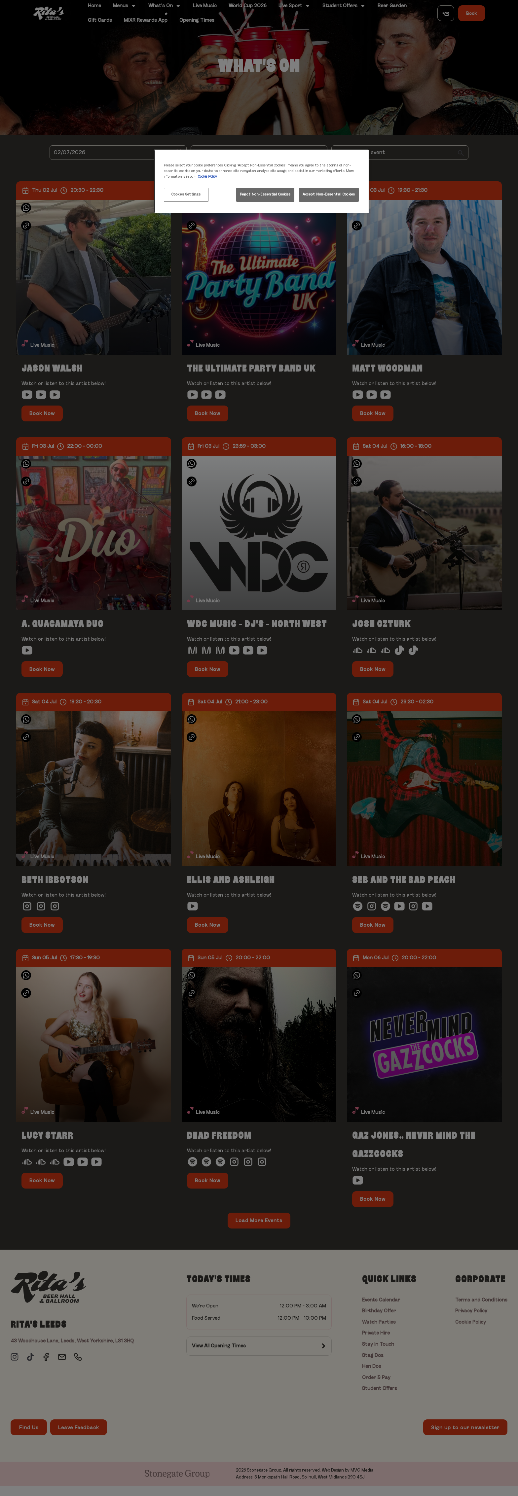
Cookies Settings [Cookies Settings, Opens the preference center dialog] (186, 194)
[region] (261, 181)
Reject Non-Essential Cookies (265, 194)
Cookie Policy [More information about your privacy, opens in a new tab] (207, 177)
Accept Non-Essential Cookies (329, 194)
